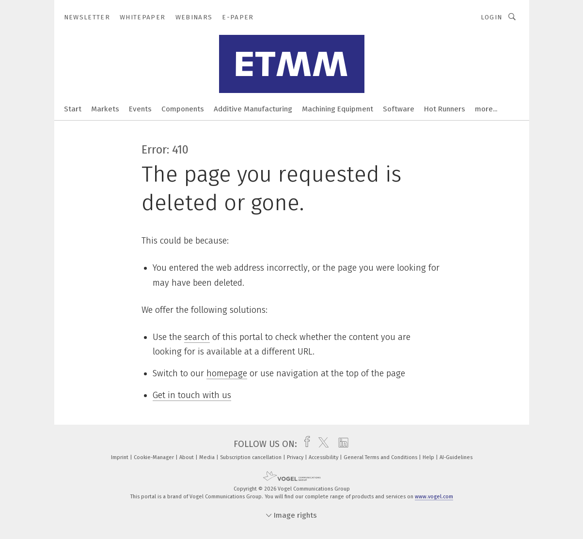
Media (207, 457)
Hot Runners (444, 109)
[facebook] (304, 444)
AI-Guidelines (456, 457)
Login (492, 17)
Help (429, 457)
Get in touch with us (192, 395)
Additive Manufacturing (253, 109)
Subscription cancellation (251, 457)
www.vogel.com (434, 496)
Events (140, 109)
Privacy (296, 457)
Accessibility (324, 457)
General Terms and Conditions (381, 457)
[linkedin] (340, 444)
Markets (105, 109)
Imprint (120, 457)
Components (182, 109)
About (187, 457)
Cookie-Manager (154, 457)
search (197, 337)
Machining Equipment (337, 109)
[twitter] (321, 444)
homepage (226, 373)
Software (398, 109)
